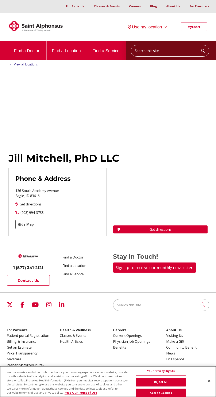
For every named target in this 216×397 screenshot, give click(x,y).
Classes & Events (107, 6)
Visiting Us (174, 335)
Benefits (119, 347)
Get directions (31, 204)
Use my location (145, 27)
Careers (135, 6)
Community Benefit (181, 347)
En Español (175, 359)
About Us (173, 6)
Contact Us (28, 280)
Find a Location (66, 47)
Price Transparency (22, 353)
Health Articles (71, 341)
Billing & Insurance (21, 341)
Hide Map (26, 224)
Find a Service (106, 47)
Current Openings (127, 335)
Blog (153, 6)
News (170, 353)
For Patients (75, 6)
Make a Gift (175, 341)
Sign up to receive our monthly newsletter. (154, 267)
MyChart (194, 27)
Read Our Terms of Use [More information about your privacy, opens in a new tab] (81, 392)
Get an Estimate (19, 347)
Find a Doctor (26, 47)
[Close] (209, 381)
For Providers (199, 6)
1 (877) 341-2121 (28, 267)
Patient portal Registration (28, 335)
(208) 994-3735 (32, 212)
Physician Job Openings (131, 341)
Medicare (14, 359)
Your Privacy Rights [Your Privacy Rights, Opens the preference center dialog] (161, 371)
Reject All (160, 382)
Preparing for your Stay (25, 365)
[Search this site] (170, 51)
